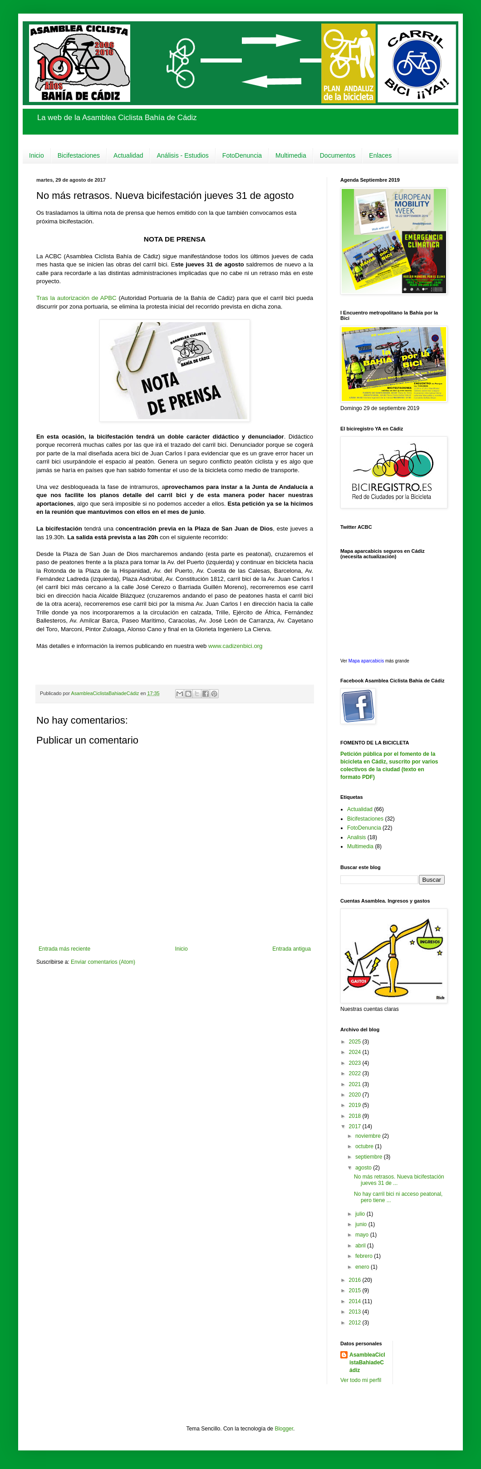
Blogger (284, 1429)
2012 (356, 1322)
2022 (356, 1073)
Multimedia (290, 155)
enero (363, 1267)
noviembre (368, 1136)
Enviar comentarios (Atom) (103, 962)
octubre (365, 1146)
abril (361, 1245)
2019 (356, 1105)
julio (361, 1214)
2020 (356, 1095)
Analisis (356, 837)
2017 (356, 1126)
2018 (356, 1116)
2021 (356, 1084)
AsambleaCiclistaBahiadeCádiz (367, 1362)
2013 (356, 1312)
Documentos (338, 155)
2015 (356, 1290)
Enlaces (380, 155)
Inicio (36, 155)
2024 (356, 1052)
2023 (356, 1063)
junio (361, 1224)
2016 (356, 1280)
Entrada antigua (291, 949)
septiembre (369, 1157)
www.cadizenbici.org (235, 646)
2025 (356, 1042)
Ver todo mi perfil (360, 1380)
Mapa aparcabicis (366, 660)
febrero (364, 1256)
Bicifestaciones (79, 155)
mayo (362, 1235)
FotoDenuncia (242, 155)
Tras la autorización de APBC (76, 298)
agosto (364, 1168)
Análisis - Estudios (182, 155)
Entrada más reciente (64, 949)
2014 (356, 1301)
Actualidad (128, 155)
